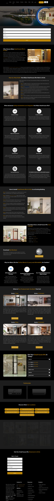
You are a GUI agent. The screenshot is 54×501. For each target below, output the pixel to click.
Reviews (21, 2)
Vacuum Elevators (31, 497)
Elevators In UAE (31, 486)
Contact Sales (41, 2)
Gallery (26, 2)
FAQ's (29, 2)
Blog (32, 2)
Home (10, 2)
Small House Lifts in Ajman (27, 409)
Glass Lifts (30, 493)
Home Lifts (30, 488)
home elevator (27, 86)
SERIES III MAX (31, 375)
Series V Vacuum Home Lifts (43, 487)
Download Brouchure (39, 256)
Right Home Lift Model (13, 195)
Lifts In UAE (30, 484)
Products (17, 2)
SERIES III (30, 372)
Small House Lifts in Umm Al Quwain (27, 414)
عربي (35, 2)
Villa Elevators (30, 499)
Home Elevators (31, 490)
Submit (27, 40)
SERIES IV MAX (31, 369)
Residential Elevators (31, 495)
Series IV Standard (42, 492)
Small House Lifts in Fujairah (12, 412)
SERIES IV (30, 359)
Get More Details (15, 318)
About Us (14, 3)
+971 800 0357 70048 (21, 484)
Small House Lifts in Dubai (42, 409)
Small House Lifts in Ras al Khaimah (27, 412)
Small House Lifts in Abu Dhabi (12, 409)
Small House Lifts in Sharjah (42, 412)
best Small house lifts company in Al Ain (15, 67)
